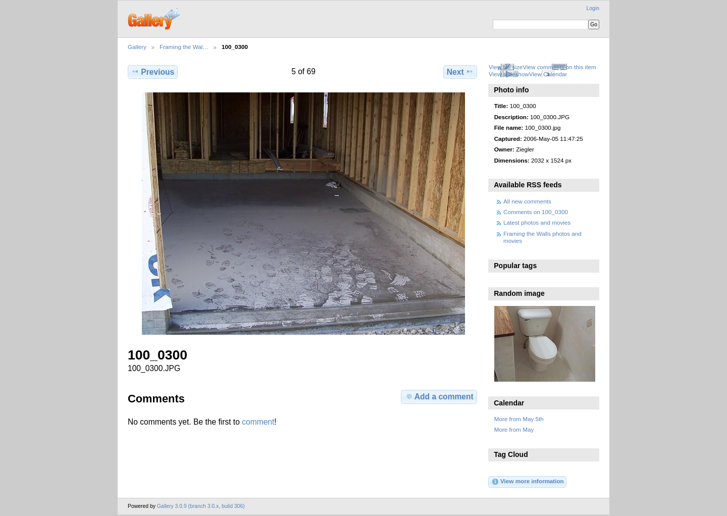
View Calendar (548, 74)
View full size (506, 67)
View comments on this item (559, 67)
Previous (152, 71)
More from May (514, 429)
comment (258, 422)
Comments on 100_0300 (535, 212)
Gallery (137, 46)
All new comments (527, 201)
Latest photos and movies (536, 222)
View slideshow (509, 74)
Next (460, 71)
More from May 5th (519, 419)
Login (593, 8)
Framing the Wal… (184, 46)
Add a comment (439, 396)
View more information (527, 482)
